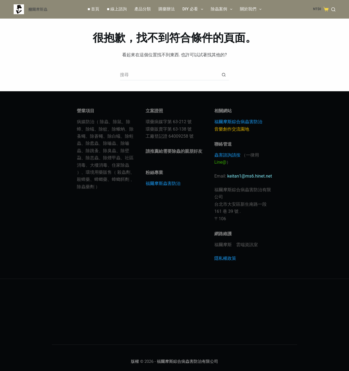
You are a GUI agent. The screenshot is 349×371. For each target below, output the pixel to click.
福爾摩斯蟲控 (37, 9)
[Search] (333, 9)
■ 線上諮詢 (117, 9)
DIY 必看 (193, 9)
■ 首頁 (93, 9)
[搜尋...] (169, 74)
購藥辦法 (166, 9)
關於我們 (252, 9)
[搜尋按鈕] (223, 74)
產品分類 (142, 9)
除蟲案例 (222, 9)
